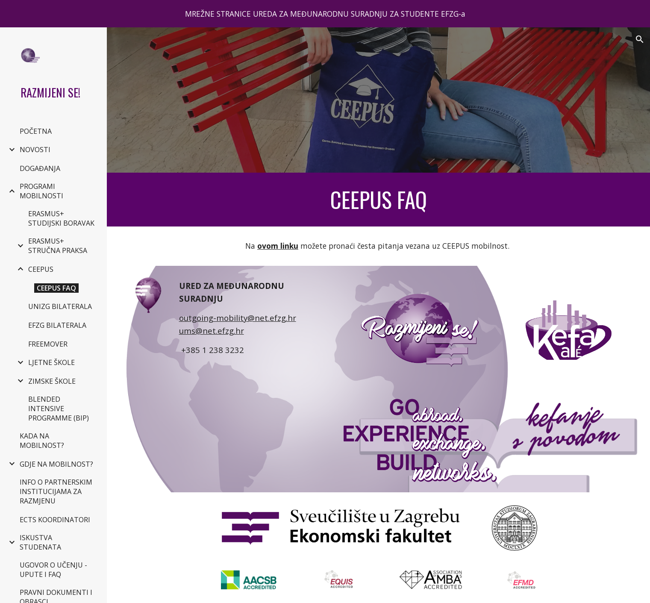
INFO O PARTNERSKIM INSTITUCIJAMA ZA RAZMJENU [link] (56, 491)
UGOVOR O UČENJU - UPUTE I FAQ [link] (53, 569)
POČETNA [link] (36, 131)
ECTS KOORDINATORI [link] (55, 519)
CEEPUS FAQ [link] (56, 288)
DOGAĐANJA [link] (40, 168)
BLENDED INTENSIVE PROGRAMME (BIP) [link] (58, 408)
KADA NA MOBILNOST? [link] (42, 440)
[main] (379, 199)
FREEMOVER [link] (48, 344)
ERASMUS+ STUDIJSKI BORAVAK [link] (61, 218)
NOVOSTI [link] (35, 149)
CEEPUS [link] (40, 269)
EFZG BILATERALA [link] (57, 325)
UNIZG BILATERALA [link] (60, 306)
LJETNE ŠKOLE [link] (51, 362)
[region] (325, 13)
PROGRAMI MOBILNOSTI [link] (41, 191)
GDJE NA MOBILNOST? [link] (56, 464)
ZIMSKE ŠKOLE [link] (52, 381)
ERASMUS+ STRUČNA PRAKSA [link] (57, 245)
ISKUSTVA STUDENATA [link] (40, 542)
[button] (639, 39)
